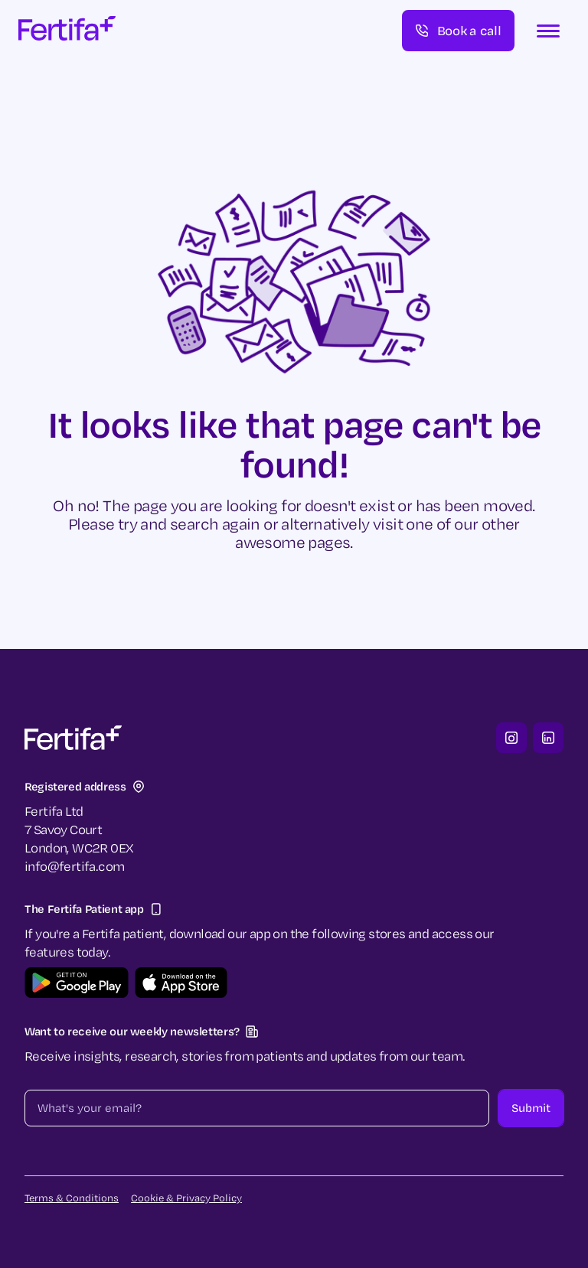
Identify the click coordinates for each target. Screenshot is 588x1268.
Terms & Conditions (71, 1197)
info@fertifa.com (74, 866)
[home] (67, 30)
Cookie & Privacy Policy (186, 1197)
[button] (548, 30)
